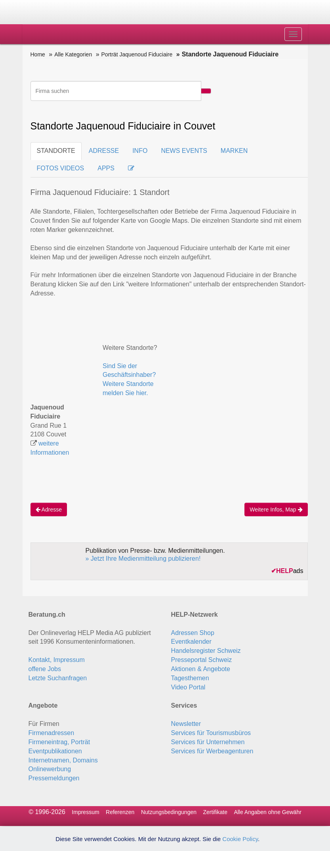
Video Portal (188, 687)
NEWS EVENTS (184, 150)
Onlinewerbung (50, 769)
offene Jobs (45, 669)
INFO (139, 150)
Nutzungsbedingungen (168, 812)
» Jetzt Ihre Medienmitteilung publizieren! (143, 558)
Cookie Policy (240, 839)
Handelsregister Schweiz (206, 650)
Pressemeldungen (54, 778)
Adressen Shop (192, 632)
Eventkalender (191, 641)
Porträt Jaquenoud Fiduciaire (137, 54)
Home (38, 54)
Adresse (49, 509)
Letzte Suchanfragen (58, 678)
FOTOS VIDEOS (60, 168)
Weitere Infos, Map (276, 509)
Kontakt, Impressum (57, 659)
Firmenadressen (51, 732)
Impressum (85, 812)
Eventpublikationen (55, 751)
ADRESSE (104, 150)
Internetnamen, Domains (63, 760)
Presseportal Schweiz (201, 659)
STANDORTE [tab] (56, 150)
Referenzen (120, 812)
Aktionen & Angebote (200, 669)
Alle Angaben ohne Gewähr (267, 812)
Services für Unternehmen (208, 742)
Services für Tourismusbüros (211, 732)
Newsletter (186, 723)
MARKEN (234, 150)
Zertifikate (215, 812)
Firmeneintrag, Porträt (59, 742)
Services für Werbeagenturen (212, 751)
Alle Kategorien (73, 54)
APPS (105, 168)
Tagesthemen (190, 678)
